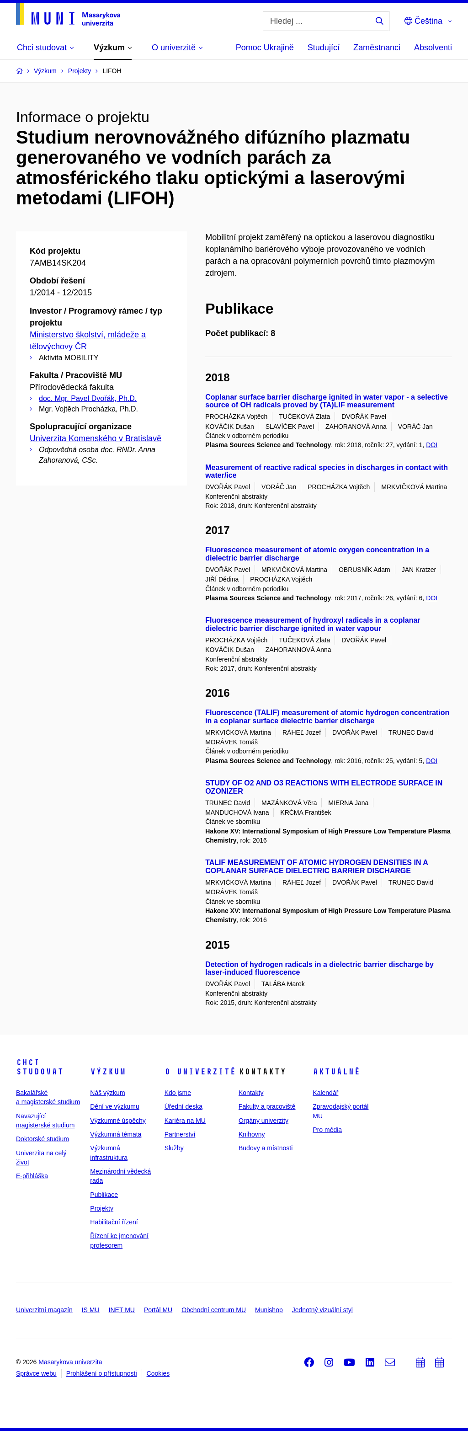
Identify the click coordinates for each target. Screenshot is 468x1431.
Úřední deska (183, 1106)
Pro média (327, 1129)
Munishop (269, 1310)
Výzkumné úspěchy (117, 1120)
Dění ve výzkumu (114, 1106)
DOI (431, 445)
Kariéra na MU (185, 1120)
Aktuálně (336, 1072)
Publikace (104, 1194)
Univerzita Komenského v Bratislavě (95, 438)
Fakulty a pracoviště (267, 1106)
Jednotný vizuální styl (322, 1310)
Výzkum (108, 1072)
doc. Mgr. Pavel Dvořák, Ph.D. (88, 398)
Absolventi (433, 47)
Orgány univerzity (263, 1120)
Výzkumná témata (115, 1134)
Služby (174, 1148)
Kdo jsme (178, 1092)
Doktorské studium (42, 1139)
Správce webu (36, 1373)
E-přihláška (32, 1176)
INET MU (122, 1310)
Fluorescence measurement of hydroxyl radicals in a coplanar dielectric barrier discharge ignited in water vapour (312, 624)
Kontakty (251, 1092)
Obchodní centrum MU (213, 1310)
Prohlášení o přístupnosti (101, 1373)
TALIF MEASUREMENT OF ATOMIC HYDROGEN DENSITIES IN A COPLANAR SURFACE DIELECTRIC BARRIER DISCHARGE (316, 867)
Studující (324, 47)
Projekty (101, 1208)
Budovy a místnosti (265, 1148)
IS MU (91, 1310)
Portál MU (158, 1310)
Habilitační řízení (114, 1222)
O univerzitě (200, 1072)
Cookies (158, 1373)
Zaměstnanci (376, 47)
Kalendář (325, 1092)
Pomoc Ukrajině (265, 47)
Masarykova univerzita (70, 1362)
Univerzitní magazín (44, 1310)
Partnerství (180, 1134)
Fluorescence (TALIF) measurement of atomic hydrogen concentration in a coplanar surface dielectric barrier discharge (327, 717)
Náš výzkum (107, 1092)
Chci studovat (40, 1067)
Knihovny (252, 1134)
